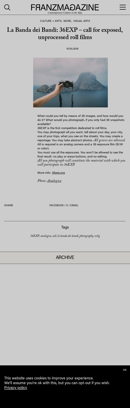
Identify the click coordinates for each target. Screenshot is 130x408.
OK (125, 370)
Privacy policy (15, 388)
